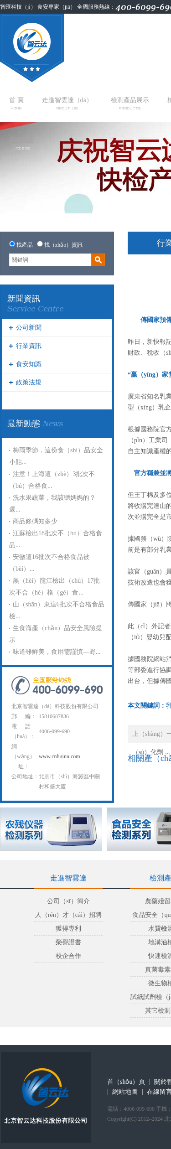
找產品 (24, 245)
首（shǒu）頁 (126, 1081)
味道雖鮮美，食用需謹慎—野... (57, 651)
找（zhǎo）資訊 (63, 245)
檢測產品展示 (130, 103)
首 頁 (16, 103)
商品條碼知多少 (35, 521)
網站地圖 (125, 1091)
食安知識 (28, 364)
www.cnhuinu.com (59, 756)
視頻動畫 (22, 143)
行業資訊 (28, 345)
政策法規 (28, 382)
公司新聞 (28, 327)
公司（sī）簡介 (68, 901)
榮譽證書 (68, 942)
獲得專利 (68, 928)
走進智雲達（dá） (67, 103)
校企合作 (68, 955)
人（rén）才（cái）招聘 (68, 914)
